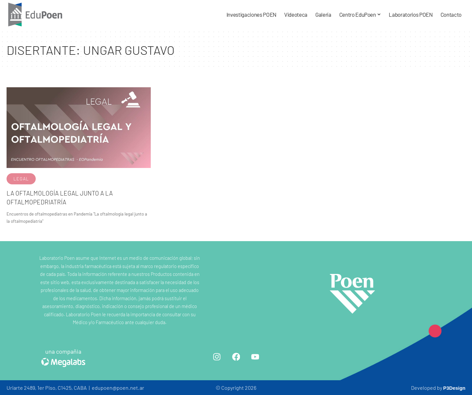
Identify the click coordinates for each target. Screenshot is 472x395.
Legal (21, 178)
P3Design (453, 387)
